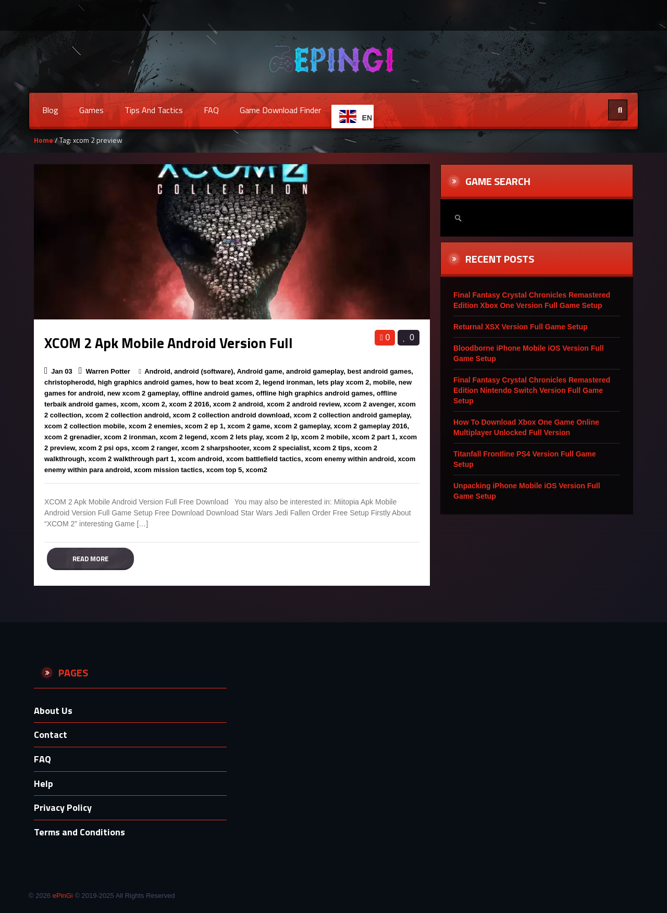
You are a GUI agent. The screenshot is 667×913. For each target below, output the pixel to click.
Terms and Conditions (79, 832)
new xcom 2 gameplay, (143, 393)
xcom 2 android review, (304, 404)
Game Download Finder (280, 110)
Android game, (260, 371)
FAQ (211, 110)
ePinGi (63, 895)
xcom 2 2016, (190, 404)
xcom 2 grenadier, (73, 437)
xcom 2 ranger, (155, 448)
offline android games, (218, 393)
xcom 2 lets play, (237, 437)
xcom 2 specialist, (282, 448)
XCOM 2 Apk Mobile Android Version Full (168, 342)
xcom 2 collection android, (128, 415)
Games (91, 110)
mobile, (385, 382)
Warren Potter (107, 371)
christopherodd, (70, 382)
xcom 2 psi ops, (104, 448)
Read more (90, 558)
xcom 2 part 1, (374, 437)
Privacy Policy (63, 807)
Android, (158, 371)
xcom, (130, 404)
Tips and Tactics (154, 110)
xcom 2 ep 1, (205, 426)
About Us (53, 711)
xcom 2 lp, (282, 437)
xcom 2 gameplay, (303, 426)
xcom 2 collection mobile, (85, 426)
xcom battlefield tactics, (264, 459)
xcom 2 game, (249, 426)
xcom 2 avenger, (369, 404)
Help (43, 783)
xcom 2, (154, 404)
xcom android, (201, 459)
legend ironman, (289, 382)
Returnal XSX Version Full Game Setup (520, 327)
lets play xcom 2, (344, 382)
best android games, (380, 371)
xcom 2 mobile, (325, 437)
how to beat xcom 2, (228, 382)
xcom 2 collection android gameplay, (352, 415)
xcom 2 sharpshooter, (216, 448)
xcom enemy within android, (350, 459)
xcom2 (256, 470)
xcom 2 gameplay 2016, (372, 426)
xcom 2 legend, (183, 437)
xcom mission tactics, (169, 470)
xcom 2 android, (239, 404)
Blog (50, 110)
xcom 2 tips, (332, 448)
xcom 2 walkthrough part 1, (132, 459)
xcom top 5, (225, 470)
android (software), (204, 371)
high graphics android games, (146, 382)
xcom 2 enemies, (156, 426)
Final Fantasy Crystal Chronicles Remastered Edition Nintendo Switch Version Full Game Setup (531, 390)
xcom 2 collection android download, (231, 415)
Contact (50, 734)
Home (43, 139)
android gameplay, (315, 371)
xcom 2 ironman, (130, 437)
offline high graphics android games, (315, 393)
